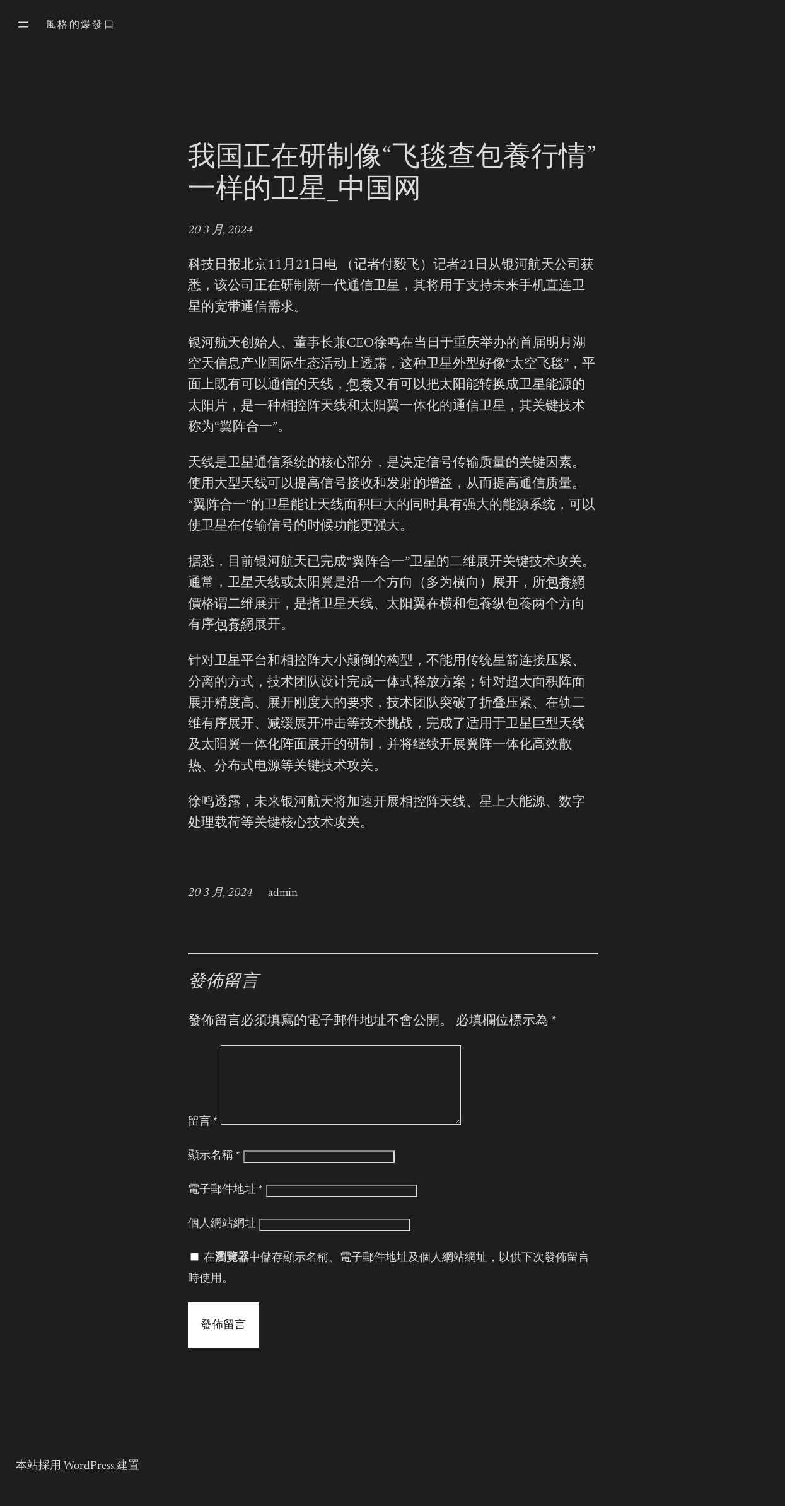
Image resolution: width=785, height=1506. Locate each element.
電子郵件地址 (225, 1205)
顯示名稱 (214, 1171)
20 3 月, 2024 (220, 230)
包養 (360, 385)
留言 (203, 1137)
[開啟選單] (23, 24)
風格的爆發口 (80, 25)
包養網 (234, 625)
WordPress (89, 1481)
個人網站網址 (222, 1239)
